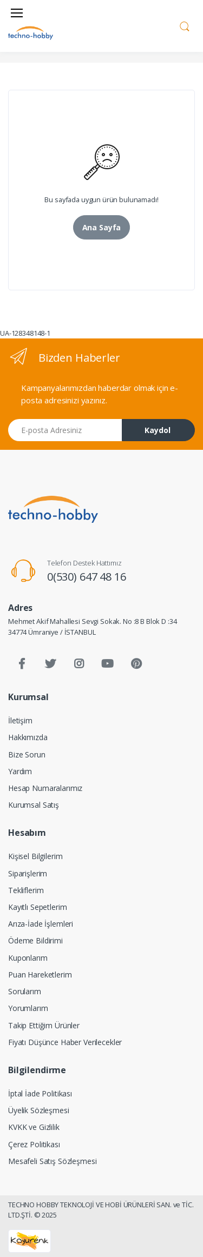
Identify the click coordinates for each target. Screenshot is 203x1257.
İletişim (20, 720)
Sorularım (24, 991)
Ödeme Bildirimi (35, 940)
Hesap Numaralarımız (45, 788)
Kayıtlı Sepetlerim (37, 907)
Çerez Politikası (34, 1144)
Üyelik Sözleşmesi (38, 1110)
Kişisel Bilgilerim (35, 856)
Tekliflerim (25, 890)
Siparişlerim (27, 873)
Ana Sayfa (101, 227)
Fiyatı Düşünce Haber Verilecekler (65, 1042)
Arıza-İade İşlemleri (40, 924)
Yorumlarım (28, 1008)
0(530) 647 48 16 (86, 576)
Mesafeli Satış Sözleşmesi (52, 1161)
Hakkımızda (28, 737)
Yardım (20, 771)
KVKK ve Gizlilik (34, 1127)
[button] (185, 25)
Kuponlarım (28, 958)
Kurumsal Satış (33, 805)
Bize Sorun (26, 754)
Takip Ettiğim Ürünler (44, 1025)
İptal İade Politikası (40, 1093)
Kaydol (158, 430)
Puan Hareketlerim (40, 974)
